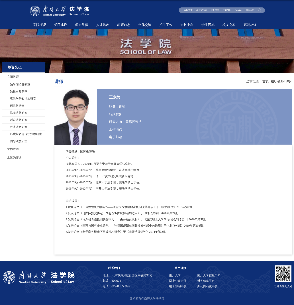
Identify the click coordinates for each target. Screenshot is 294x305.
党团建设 (60, 25)
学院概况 (39, 25)
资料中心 (186, 25)
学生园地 (208, 25)
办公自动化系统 (207, 286)
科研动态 (123, 25)
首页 (265, 81)
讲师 (289, 81)
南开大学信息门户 (209, 275)
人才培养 (102, 25)
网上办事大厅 (178, 280)
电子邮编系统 (178, 286)
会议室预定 (201, 10)
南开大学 (175, 275)
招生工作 (165, 25)
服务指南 (215, 10)
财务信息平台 (206, 280)
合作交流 (144, 25)
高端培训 (250, 25)
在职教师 (277, 81)
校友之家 (229, 25)
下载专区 (227, 10)
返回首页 (188, 10)
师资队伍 (81, 25)
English (238, 10)
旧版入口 (250, 10)
